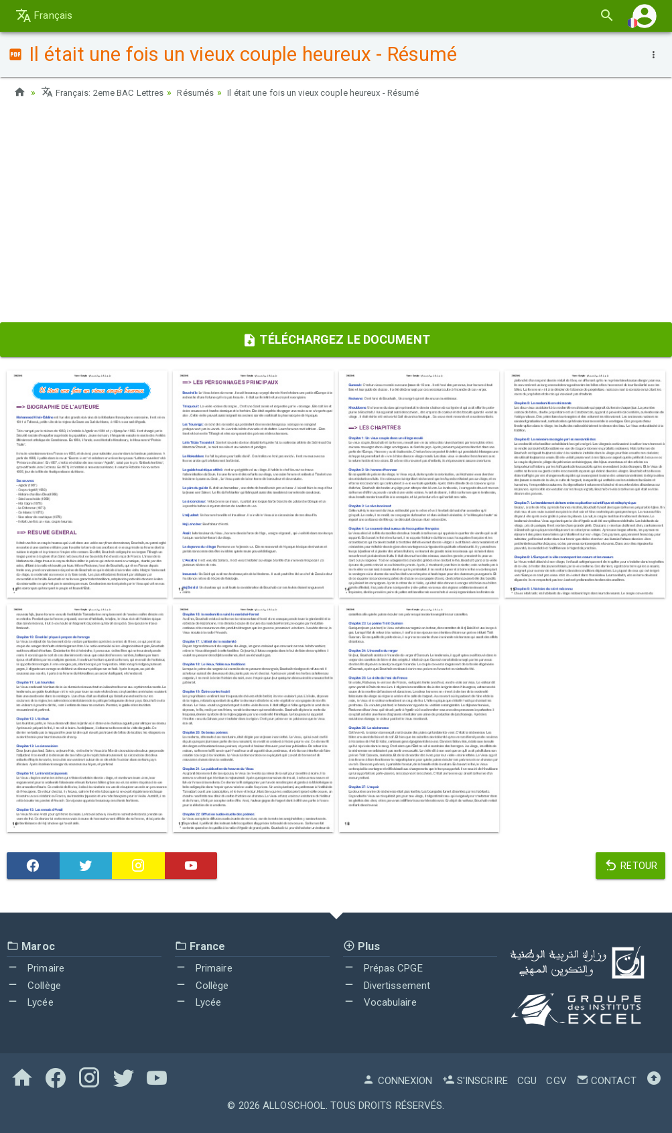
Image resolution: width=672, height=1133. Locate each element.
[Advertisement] (336, 215)
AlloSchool (294, 1105)
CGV (556, 1080)
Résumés (208, 92)
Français (43, 15)
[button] (644, 15)
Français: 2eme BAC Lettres (107, 92)
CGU (527, 1080)
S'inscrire (475, 1080)
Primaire (35, 967)
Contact (606, 1080)
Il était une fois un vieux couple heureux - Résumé (348, 92)
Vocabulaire (380, 1002)
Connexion (397, 1080)
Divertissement (387, 985)
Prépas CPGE (383, 967)
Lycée (30, 1002)
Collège (34, 985)
